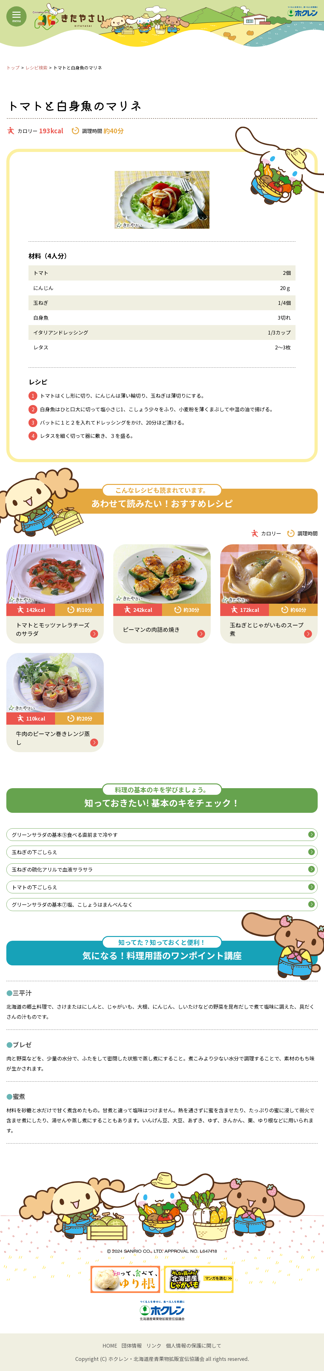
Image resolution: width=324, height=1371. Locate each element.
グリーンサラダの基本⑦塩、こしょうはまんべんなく (163, 904)
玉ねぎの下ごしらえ (163, 852)
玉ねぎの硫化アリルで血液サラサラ (163, 869)
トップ (13, 67)
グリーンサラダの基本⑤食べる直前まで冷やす (163, 834)
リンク (153, 1345)
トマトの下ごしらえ (163, 887)
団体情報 (132, 1345)
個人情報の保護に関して (193, 1345)
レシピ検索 (36, 67)
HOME (110, 1345)
